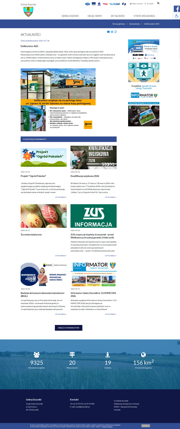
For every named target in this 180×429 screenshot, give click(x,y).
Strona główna (118, 24)
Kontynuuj (146, 426)
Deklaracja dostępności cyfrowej (126, 404)
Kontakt (149, 3)
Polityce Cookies (107, 426)
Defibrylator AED (151, 24)
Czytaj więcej (60, 197)
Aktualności (118, 15)
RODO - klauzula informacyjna (125, 407)
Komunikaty (134, 24)
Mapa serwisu (136, 3)
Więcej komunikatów (68, 328)
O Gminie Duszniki (121, 401)
